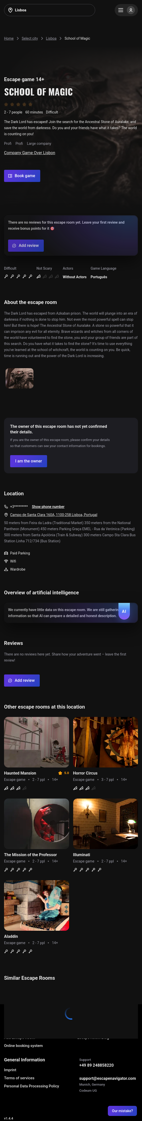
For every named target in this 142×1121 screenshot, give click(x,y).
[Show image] (19, 378)
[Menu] (126, 10)
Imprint (10, 1070)
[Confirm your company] (28, 461)
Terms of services (19, 1078)
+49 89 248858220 (96, 1065)
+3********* (19, 507)
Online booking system (23, 1045)
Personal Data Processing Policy (31, 1086)
